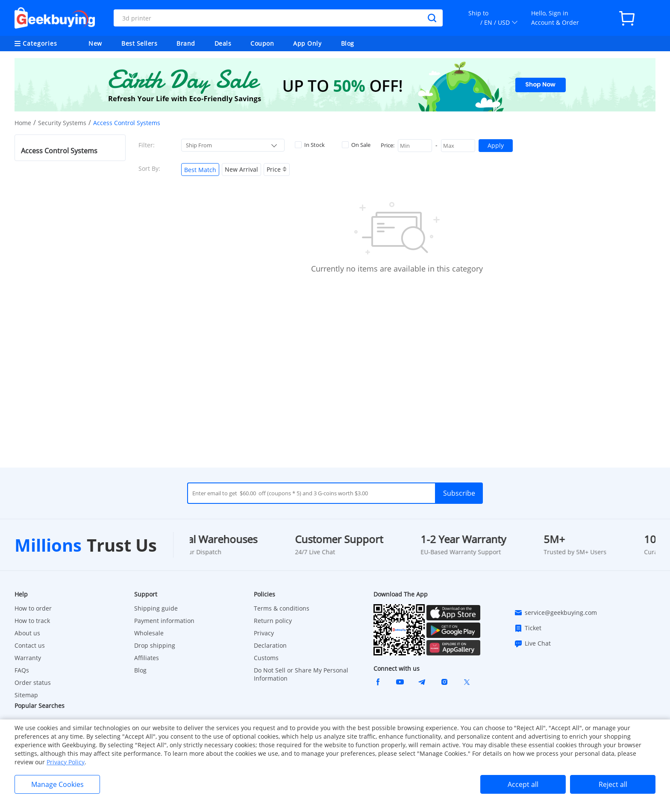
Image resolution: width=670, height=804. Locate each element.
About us (27, 633)
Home (23, 123)
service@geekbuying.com (555, 612)
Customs (266, 658)
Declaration (270, 645)
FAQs (22, 670)
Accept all (523, 784)
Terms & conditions (281, 608)
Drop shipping (154, 645)
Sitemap (26, 695)
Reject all (613, 784)
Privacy (264, 633)
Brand (185, 43)
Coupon (262, 43)
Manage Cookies (57, 784)
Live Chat (532, 643)
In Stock (310, 145)
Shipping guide (156, 608)
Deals (223, 43)
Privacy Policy (66, 762)
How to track (32, 621)
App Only (307, 43)
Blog (347, 43)
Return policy (273, 621)
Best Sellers (139, 43)
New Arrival (241, 169)
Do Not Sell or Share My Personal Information (301, 674)
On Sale (356, 145)
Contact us (30, 645)
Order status (33, 682)
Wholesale (149, 633)
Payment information (164, 621)
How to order (33, 608)
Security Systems (62, 123)
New (95, 43)
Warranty (28, 658)
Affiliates (146, 658)
